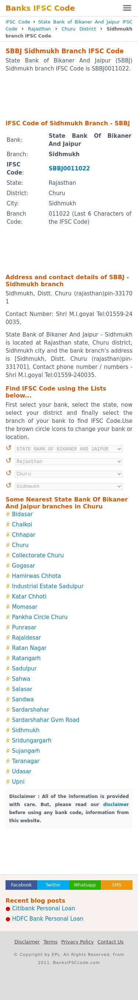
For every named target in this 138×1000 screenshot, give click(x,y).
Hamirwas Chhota (36, 576)
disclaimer (116, 804)
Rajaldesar (26, 637)
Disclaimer (27, 942)
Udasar (22, 771)
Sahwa (21, 679)
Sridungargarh (32, 740)
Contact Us (111, 942)
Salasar (22, 689)
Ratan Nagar (29, 648)
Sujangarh (26, 751)
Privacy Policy (77, 942)
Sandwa (23, 699)
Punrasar (24, 627)
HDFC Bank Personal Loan (48, 919)
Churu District (78, 29)
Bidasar (22, 514)
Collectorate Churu (38, 555)
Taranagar (26, 761)
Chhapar (24, 535)
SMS (116, 885)
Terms (50, 942)
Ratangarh (26, 658)
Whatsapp (85, 885)
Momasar (25, 607)
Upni (18, 781)
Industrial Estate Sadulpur (48, 586)
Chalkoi (22, 524)
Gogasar (23, 565)
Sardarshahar (30, 709)
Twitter (53, 885)
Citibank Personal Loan (43, 908)
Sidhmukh (26, 730)
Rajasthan (39, 29)
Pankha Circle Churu (40, 617)
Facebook (21, 885)
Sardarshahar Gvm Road (45, 720)
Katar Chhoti (29, 596)
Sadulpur (24, 668)
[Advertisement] (69, 95)
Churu (20, 545)
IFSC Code (18, 22)
